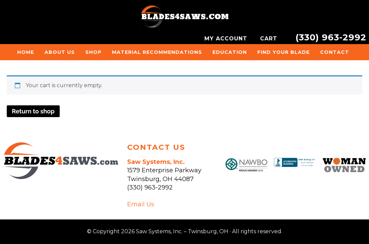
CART (269, 38)
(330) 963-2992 (330, 37)
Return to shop (33, 111)
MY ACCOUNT (226, 38)
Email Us (140, 204)
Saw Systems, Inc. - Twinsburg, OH (184, 18)
